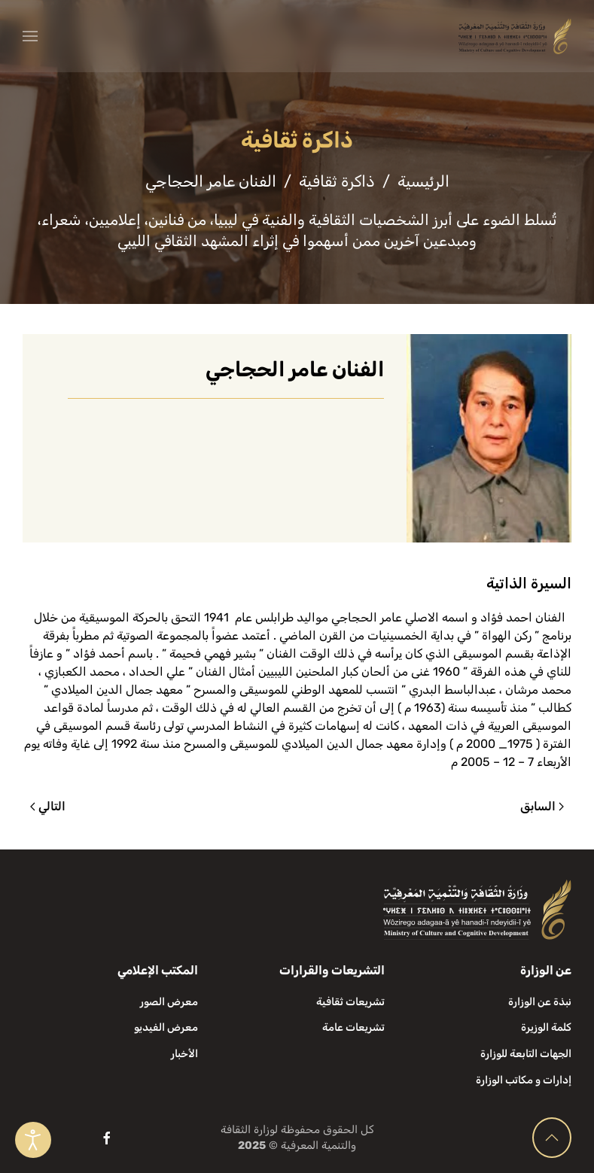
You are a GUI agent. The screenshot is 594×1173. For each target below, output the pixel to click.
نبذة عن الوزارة (539, 1001)
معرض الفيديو (166, 1027)
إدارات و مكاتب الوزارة (523, 1080)
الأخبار (184, 1053)
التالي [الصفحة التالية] (47, 806)
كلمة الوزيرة (546, 1027)
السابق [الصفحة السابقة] (542, 806)
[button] (30, 36)
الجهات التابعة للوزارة (525, 1053)
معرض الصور (169, 1001)
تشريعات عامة (353, 1027)
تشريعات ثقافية (350, 1001)
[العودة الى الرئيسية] (514, 36)
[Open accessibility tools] (33, 1140)
